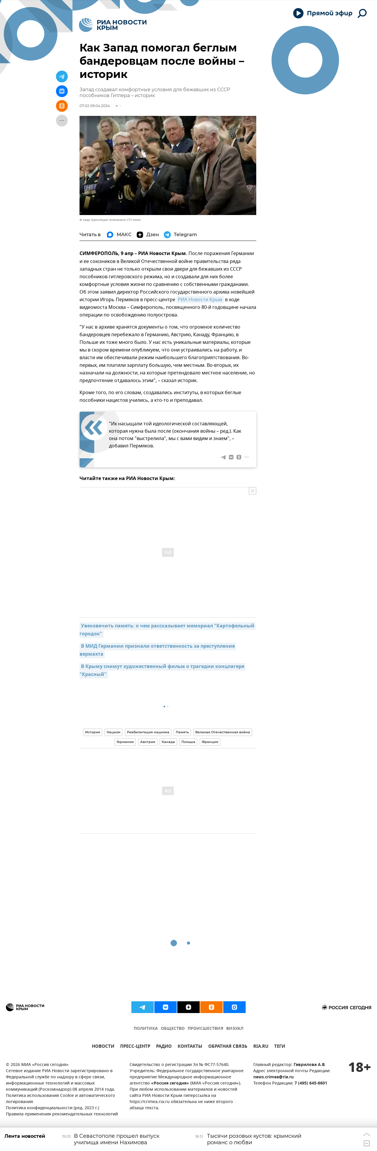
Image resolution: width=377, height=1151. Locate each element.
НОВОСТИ (103, 1047)
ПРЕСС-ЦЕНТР (135, 1047)
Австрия (147, 742)
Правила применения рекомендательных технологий (62, 1114)
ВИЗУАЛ (234, 1028)
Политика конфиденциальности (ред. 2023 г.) (52, 1108)
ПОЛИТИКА (146, 1028)
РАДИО (164, 1047)
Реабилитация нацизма (148, 732)
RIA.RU (260, 1047)
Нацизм (113, 732)
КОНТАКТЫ (190, 1047)
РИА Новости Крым (200, 299)
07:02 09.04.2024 (95, 106)
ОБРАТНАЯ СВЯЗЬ (227, 1047)
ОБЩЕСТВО (173, 1028)
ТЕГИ (279, 1047)
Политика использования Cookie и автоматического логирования (60, 1098)
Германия (125, 742)
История (92, 732)
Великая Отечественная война (222, 732)
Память (182, 732)
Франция (210, 742)
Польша (188, 742)
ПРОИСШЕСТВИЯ (205, 1028)
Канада (168, 742)
